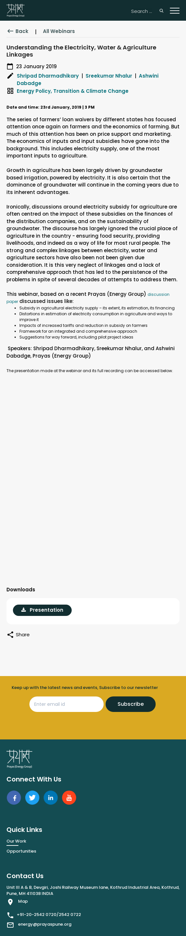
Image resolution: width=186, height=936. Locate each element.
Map (23, 901)
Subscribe (131, 704)
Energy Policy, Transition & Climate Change (73, 91)
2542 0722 (70, 914)
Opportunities (21, 851)
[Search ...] (147, 11)
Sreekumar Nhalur (109, 75)
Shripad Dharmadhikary (48, 75)
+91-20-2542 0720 (37, 914)
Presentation (42, 610)
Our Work (16, 841)
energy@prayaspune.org (44, 924)
